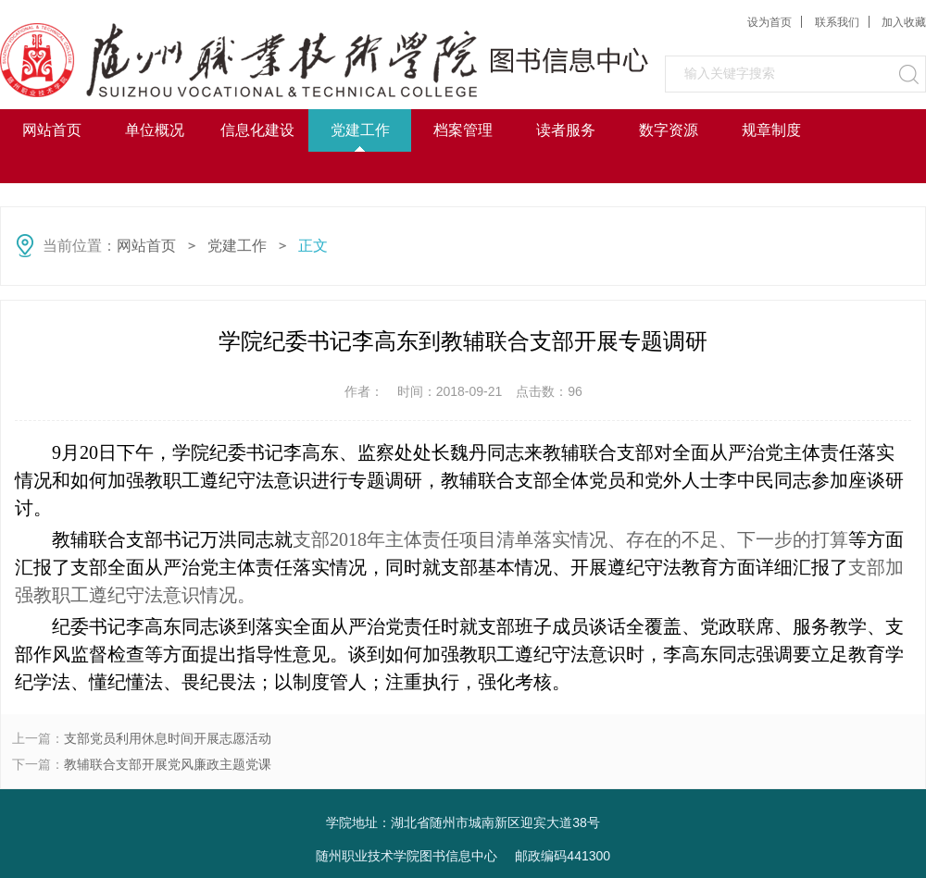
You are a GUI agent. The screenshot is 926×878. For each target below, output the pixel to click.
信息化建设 (257, 130)
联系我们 (837, 22)
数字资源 (668, 130)
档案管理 (463, 130)
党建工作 (360, 130)
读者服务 (565, 130)
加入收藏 (904, 22)
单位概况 (154, 130)
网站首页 (51, 130)
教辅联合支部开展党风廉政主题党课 (167, 764)
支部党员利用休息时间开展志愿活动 (167, 738)
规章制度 (771, 130)
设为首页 (769, 22)
